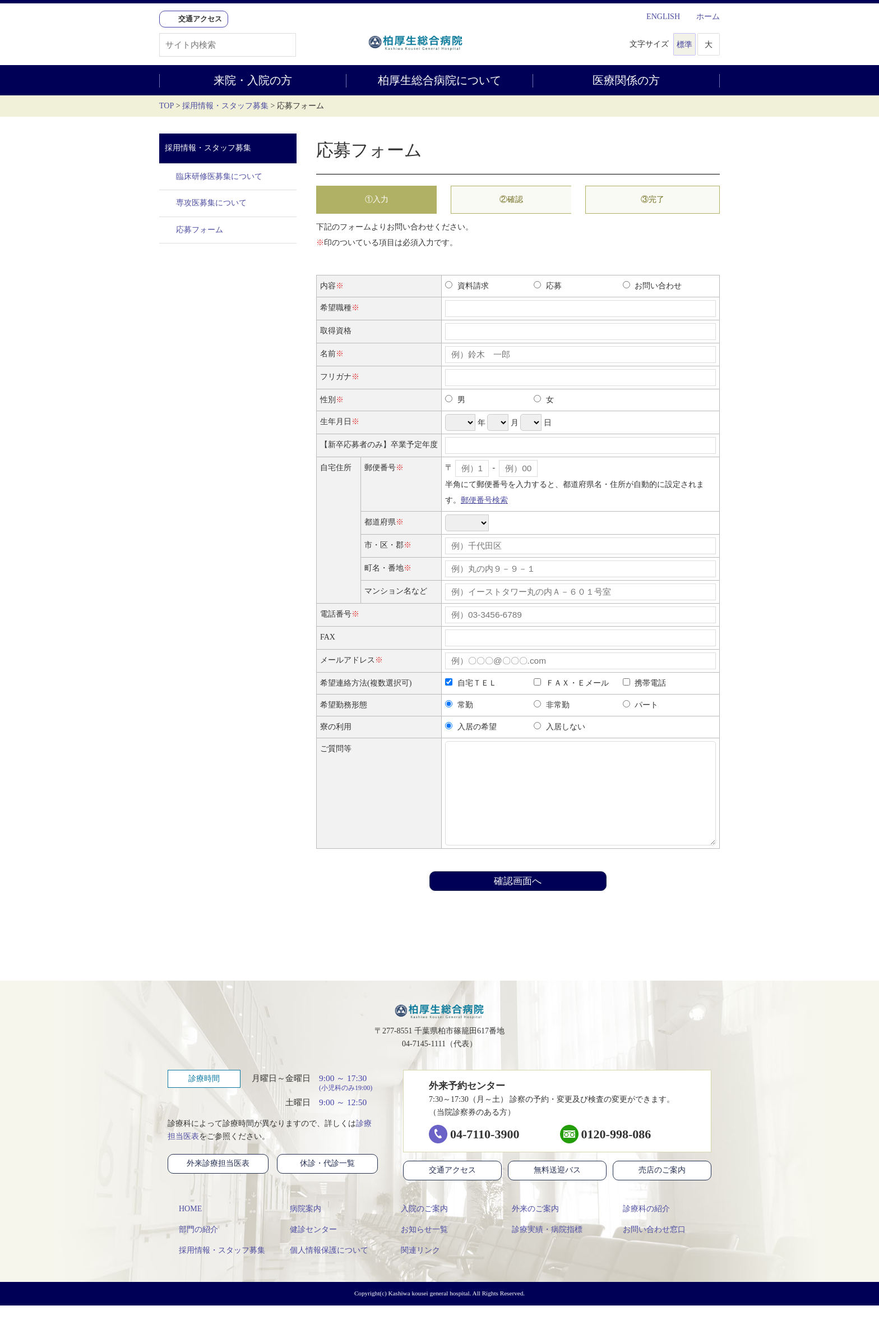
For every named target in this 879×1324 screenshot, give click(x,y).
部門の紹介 (193, 1248)
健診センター (308, 1248)
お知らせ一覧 (419, 1248)
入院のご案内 (419, 1227)
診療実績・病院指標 (541, 1248)
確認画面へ (518, 898)
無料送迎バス (557, 1189)
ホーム (703, 16)
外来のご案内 (530, 1227)
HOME (185, 1227)
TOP (166, 106)
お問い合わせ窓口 (649, 1248)
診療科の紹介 (641, 1227)
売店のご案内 (672, 1189)
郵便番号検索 (484, 500)
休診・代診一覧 (336, 1182)
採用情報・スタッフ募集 (225, 106)
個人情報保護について (323, 1269)
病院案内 (300, 1227)
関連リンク (415, 1269)
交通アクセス (452, 1189)
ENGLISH (658, 16)
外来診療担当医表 (224, 1182)
